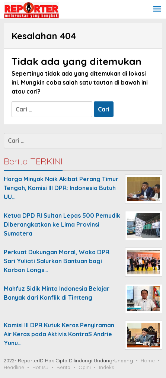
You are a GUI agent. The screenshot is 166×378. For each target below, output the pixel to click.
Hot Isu (40, 367)
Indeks (106, 367)
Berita (63, 367)
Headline (14, 367)
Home (148, 360)
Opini (85, 367)
